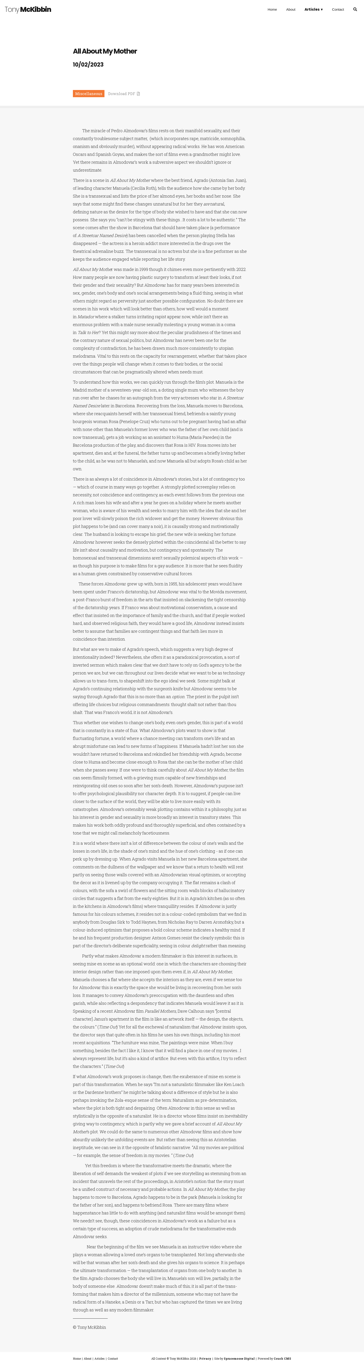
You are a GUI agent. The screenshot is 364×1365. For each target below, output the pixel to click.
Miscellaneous (88, 93)
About (290, 9)
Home (272, 9)
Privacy (205, 1358)
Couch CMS (282, 1358)
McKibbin (28, 9)
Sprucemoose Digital (239, 1358)
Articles (99, 1358)
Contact (338, 9)
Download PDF (124, 93)
